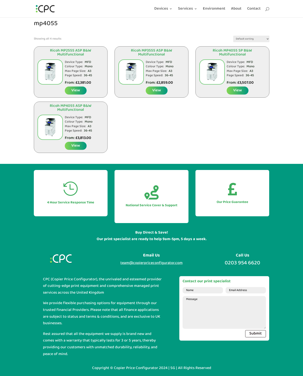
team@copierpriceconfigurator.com (151, 263)
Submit (255, 333)
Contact (254, 9)
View (75, 90)
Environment (214, 9)
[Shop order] (251, 39)
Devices (161, 9)
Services (185, 9)
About (236, 9)
